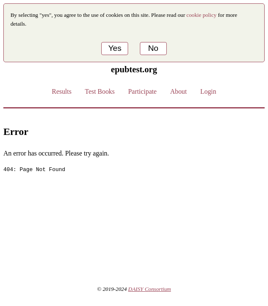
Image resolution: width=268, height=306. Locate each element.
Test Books (100, 91)
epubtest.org (134, 69)
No (153, 48)
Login (208, 91)
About (178, 91)
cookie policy (202, 15)
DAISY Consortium (149, 289)
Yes (114, 48)
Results (61, 91)
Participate (142, 91)
